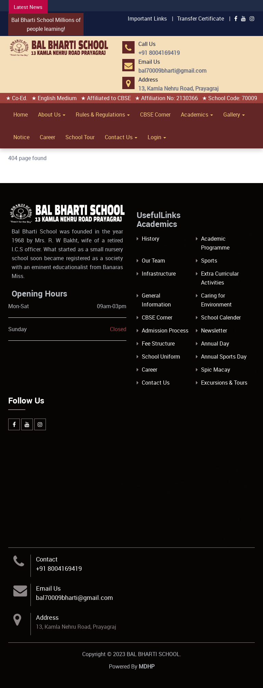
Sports (209, 260)
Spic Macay (215, 369)
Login (157, 137)
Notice (21, 137)
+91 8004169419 (59, 568)
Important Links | (150, 18)
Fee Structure (158, 343)
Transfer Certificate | (203, 18)
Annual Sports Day (224, 356)
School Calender (221, 317)
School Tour (80, 137)
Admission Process (165, 330)
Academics (197, 114)
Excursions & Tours (224, 382)
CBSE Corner (155, 114)
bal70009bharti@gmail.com (74, 597)
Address (47, 617)
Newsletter (214, 330)
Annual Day (215, 343)
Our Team (153, 260)
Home (20, 114)
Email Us (48, 588)
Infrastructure (159, 273)
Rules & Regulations (103, 114)
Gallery (234, 114)
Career (47, 137)
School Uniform (161, 356)
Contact (47, 559)
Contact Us (121, 137)
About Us (51, 114)
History (150, 238)
